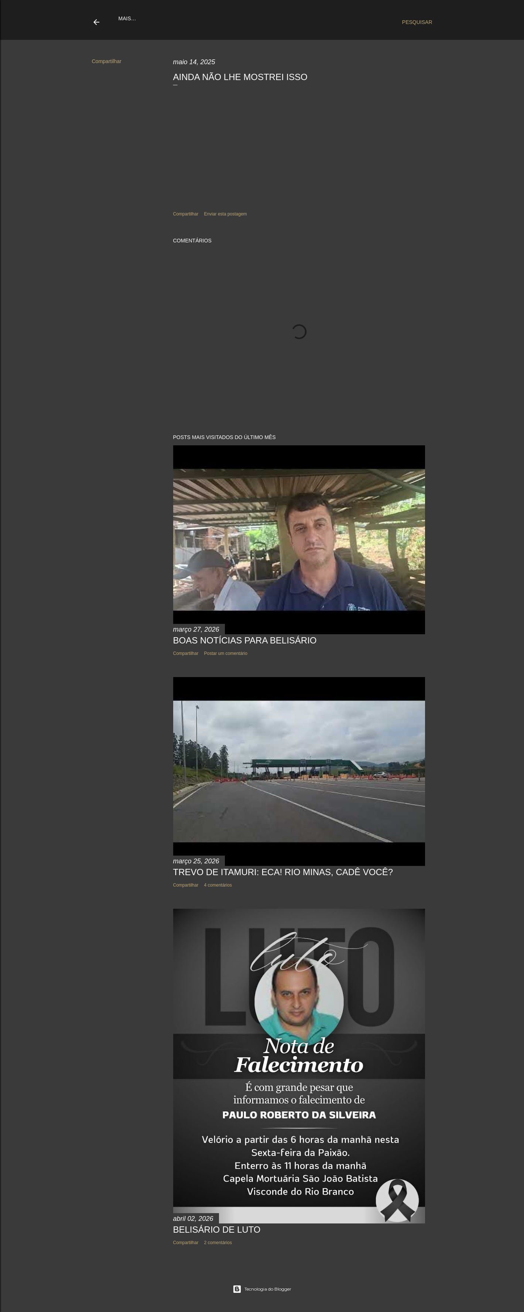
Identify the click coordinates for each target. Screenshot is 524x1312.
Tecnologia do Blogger (262, 1289)
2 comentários (218, 1242)
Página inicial (138, 18)
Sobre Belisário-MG (230, 18)
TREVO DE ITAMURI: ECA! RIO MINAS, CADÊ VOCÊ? (283, 872)
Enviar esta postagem (225, 214)
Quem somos (179, 18)
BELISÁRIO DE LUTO (217, 1230)
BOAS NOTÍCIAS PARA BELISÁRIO (245, 640)
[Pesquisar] (417, 22)
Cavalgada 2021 (285, 18)
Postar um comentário (225, 653)
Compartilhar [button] (106, 61)
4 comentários (218, 885)
